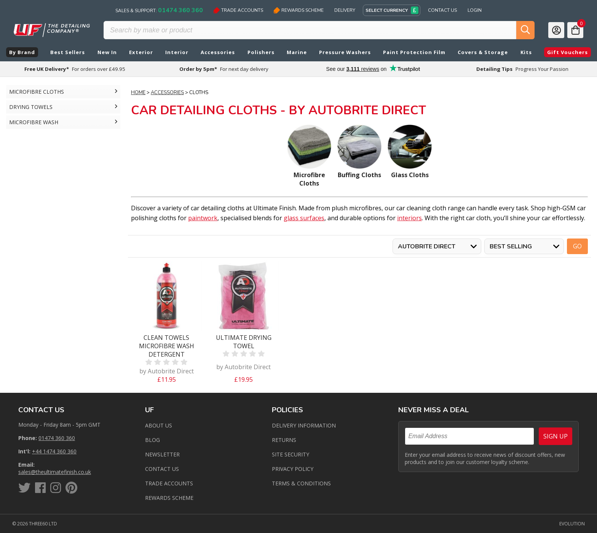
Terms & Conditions (301, 483)
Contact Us (442, 10)
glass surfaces (304, 218)
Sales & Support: (159, 10)
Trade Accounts (238, 10)
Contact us (162, 468)
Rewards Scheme (299, 10)
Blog (152, 439)
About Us (158, 425)
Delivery (344, 10)
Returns (284, 439)
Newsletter (162, 454)
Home (138, 92)
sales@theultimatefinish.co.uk (54, 471)
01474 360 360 (56, 438)
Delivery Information (304, 425)
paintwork (202, 218)
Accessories (167, 92)
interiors (409, 218)
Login (475, 10)
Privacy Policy (292, 468)
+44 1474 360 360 (54, 451)
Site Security (290, 454)
